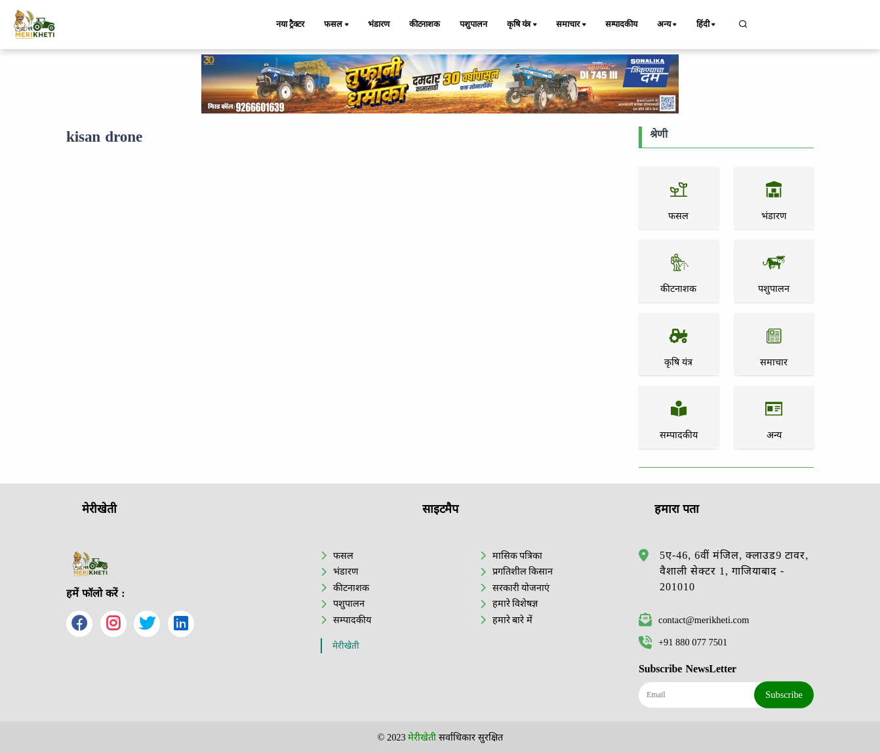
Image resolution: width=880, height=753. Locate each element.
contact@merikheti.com (694, 620)
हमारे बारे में (512, 620)
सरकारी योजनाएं (521, 587)
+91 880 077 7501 (683, 642)
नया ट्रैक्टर (290, 24)
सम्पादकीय (621, 24)
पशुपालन (473, 24)
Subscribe (784, 694)
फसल (337, 24)
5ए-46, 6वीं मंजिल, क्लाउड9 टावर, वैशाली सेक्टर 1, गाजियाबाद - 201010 (734, 571)
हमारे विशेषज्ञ (515, 603)
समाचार (572, 24)
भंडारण (378, 24)
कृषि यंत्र (523, 24)
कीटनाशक (424, 24)
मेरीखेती (345, 646)
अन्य (668, 24)
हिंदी (706, 24)
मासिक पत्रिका (517, 555)
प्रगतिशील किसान (522, 571)
